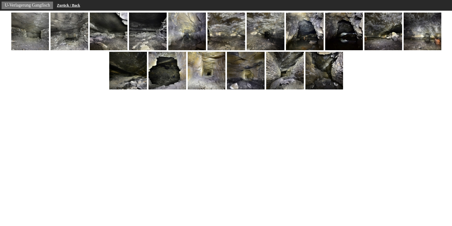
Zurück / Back (68, 5)
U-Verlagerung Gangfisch (27, 5)
